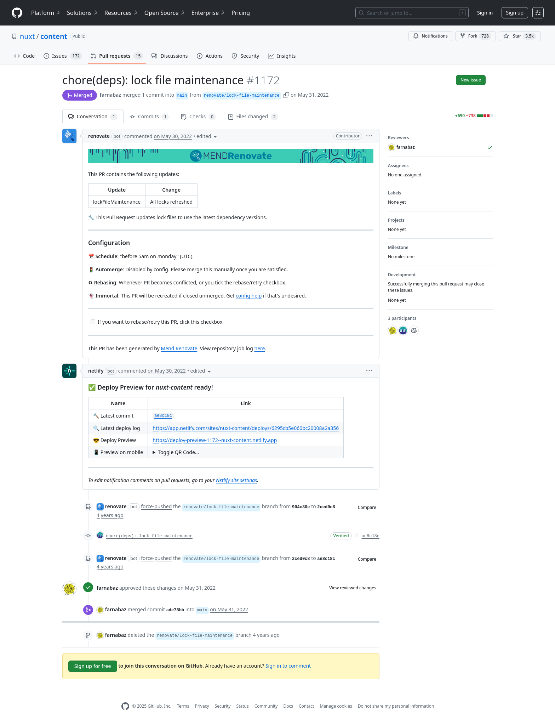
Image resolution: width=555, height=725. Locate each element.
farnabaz (110, 94)
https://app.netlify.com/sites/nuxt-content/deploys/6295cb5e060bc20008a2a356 (246, 428)
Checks (198, 116)
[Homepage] (17, 13)
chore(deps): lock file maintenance (149, 536)
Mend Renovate (179, 348)
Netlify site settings (236, 480)
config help (249, 295)
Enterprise (208, 13)
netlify (96, 370)
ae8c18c (370, 536)
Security (223, 706)
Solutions (83, 13)
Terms (183, 706)
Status (242, 706)
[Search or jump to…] (412, 12)
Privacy (202, 706)
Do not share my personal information (396, 706)
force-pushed (156, 506)
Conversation (93, 116)
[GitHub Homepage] (125, 706)
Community (266, 706)
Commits (149, 116)
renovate (99, 135)
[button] (286, 94)
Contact (306, 706)
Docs (288, 706)
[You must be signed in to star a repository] (520, 36)
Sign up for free (92, 666)
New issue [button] (470, 80)
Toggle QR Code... (178, 452)
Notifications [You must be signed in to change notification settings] (430, 36)
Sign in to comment (288, 665)
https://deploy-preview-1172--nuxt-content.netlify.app (215, 440)
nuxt (27, 36)
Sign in (485, 12)
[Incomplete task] (93, 321)
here (259, 348)
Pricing (240, 13)
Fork (475, 36)
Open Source (165, 13)
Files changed (253, 116)
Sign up (514, 12)
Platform (46, 13)
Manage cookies (336, 706)
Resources (121, 13)
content (53, 36)
